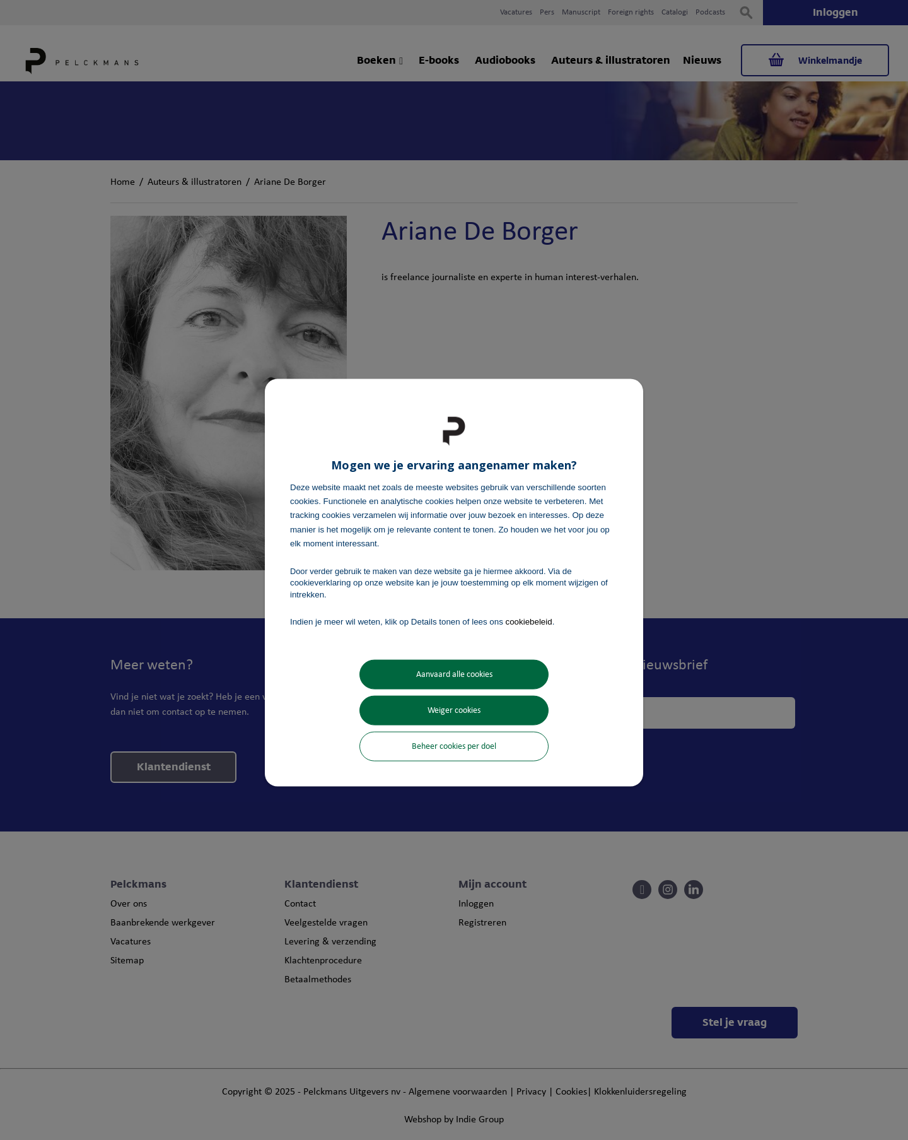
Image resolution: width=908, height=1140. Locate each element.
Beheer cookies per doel (454, 746)
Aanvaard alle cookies (454, 674)
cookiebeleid (529, 621)
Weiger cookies (454, 710)
